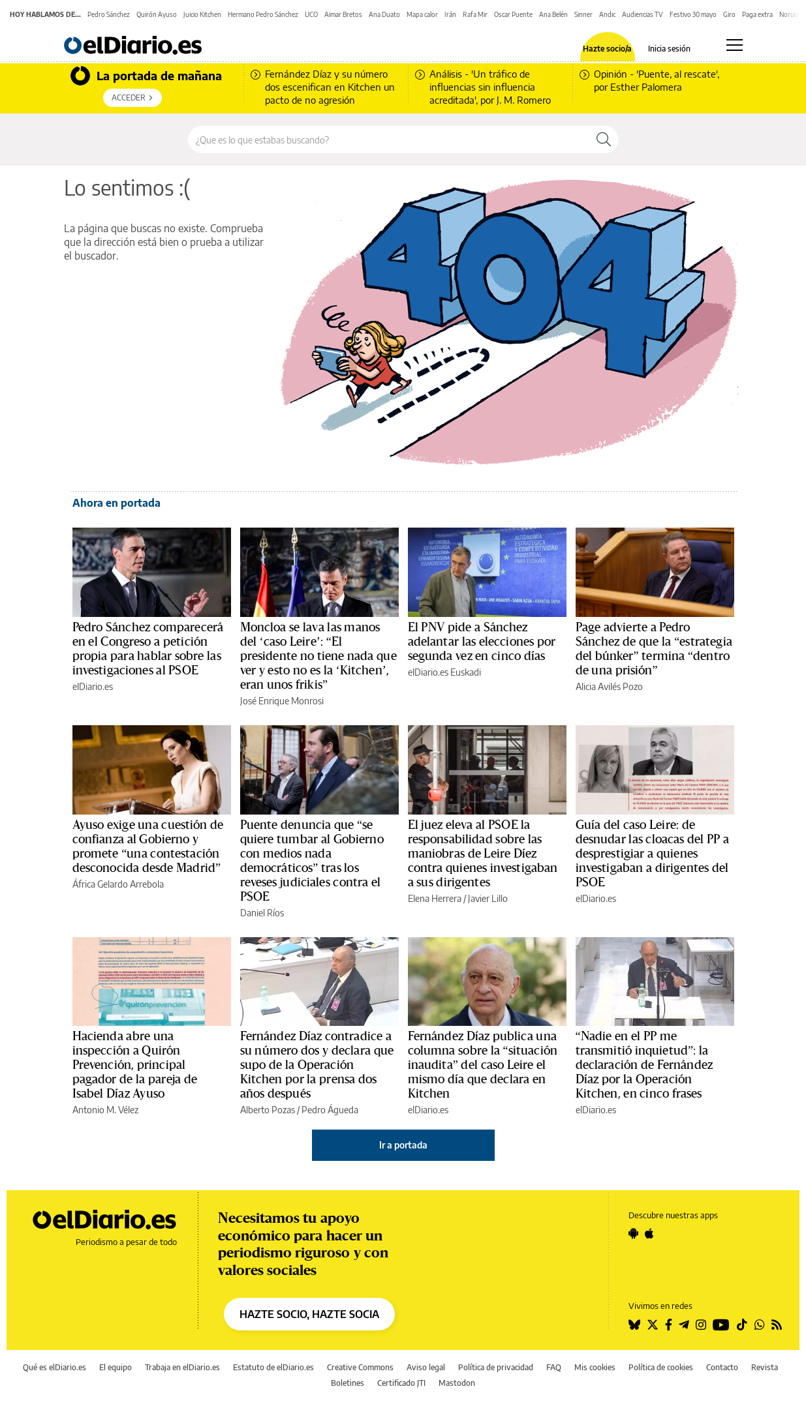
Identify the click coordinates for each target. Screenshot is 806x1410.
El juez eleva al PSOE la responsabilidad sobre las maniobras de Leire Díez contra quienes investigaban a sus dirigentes (483, 853)
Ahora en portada (116, 502)
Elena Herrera (434, 898)
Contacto (722, 1367)
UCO (311, 14)
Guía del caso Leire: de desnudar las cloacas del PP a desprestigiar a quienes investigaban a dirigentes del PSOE (653, 853)
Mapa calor (422, 14)
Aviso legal (426, 1367)
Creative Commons (360, 1367)
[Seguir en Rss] (776, 1324)
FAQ (553, 1367)
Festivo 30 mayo (693, 14)
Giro (729, 14)
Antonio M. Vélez (105, 1109)
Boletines (347, 1383)
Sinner (583, 14)
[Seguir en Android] (633, 1233)
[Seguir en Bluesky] (634, 1324)
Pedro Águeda (330, 1109)
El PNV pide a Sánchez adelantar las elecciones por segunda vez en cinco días (482, 642)
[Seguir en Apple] (649, 1233)
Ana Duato (384, 14)
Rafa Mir (475, 14)
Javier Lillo (488, 898)
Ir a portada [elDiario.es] (403, 1144)
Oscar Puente (513, 14)
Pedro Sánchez (108, 14)
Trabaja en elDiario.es (182, 1367)
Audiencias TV (642, 14)
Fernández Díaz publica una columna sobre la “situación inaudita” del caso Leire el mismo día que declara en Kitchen (483, 1065)
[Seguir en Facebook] (668, 1324)
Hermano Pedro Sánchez (263, 14)
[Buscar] (604, 139)
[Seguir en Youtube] (721, 1324)
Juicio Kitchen (202, 14)
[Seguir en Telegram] (684, 1324)
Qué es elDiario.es (54, 1367)
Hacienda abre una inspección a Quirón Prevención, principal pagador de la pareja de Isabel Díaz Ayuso (134, 1065)
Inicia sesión (669, 49)
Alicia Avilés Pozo (609, 686)
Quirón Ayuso (156, 14)
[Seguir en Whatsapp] (759, 1324)
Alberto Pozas (267, 1109)
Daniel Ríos (262, 912)
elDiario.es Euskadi (444, 672)
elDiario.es (92, 686)
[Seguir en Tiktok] (742, 1324)
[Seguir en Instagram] (701, 1324)
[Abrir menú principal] (734, 45)
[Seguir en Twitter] (653, 1324)
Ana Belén (553, 14)
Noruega (792, 14)
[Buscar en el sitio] (388, 139)
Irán (450, 14)
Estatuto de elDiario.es (273, 1367)
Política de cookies (660, 1367)
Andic (607, 14)
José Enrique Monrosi (282, 700)
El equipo (115, 1367)
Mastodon (457, 1383)
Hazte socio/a (607, 49)
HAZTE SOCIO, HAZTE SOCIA (309, 1314)
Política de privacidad (495, 1367)
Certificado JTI (401, 1383)
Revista (764, 1367)
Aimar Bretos (343, 14)
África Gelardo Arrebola (118, 884)
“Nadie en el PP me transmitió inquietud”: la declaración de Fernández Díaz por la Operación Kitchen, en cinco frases (644, 1065)
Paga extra (757, 14)
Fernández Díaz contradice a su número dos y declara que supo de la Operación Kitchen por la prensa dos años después (317, 1065)
